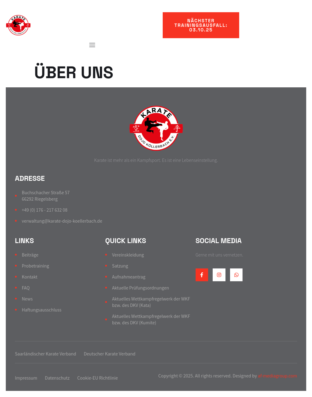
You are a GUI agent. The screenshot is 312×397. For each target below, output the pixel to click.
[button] (201, 25)
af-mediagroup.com (277, 376)
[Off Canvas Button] (89, 45)
